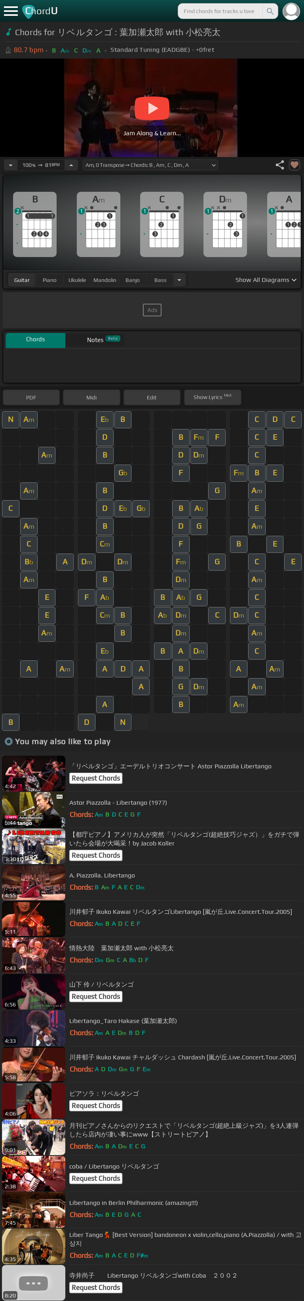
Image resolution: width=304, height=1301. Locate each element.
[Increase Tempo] (71, 164)
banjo (132, 280)
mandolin (104, 280)
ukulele (77, 280)
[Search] (269, 11)
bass (160, 280)
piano (50, 280)
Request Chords (96, 778)
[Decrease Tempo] (10, 164)
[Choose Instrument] (179, 280)
